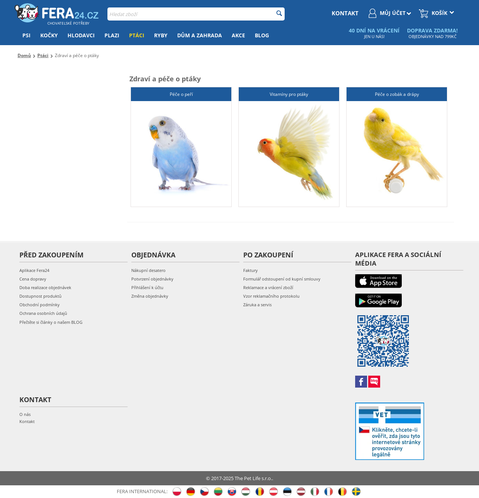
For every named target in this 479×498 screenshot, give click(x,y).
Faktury (250, 270)
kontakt (345, 13)
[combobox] (196, 14)
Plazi (111, 35)
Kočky (49, 35)
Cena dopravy (32, 279)
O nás (25, 414)
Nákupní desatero (148, 270)
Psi (26, 35)
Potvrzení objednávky (152, 279)
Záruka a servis (257, 304)
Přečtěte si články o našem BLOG (50, 322)
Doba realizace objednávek (45, 287)
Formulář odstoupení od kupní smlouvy (281, 279)
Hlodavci (81, 35)
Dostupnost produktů (40, 296)
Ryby (161, 35)
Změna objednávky (149, 296)
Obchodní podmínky (39, 304)
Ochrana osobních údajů (43, 313)
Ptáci (136, 35)
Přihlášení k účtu (147, 287)
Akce (238, 35)
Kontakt (27, 421)
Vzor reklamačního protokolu (271, 296)
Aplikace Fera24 (34, 270)
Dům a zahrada (199, 35)
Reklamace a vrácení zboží (268, 287)
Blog (262, 35)
